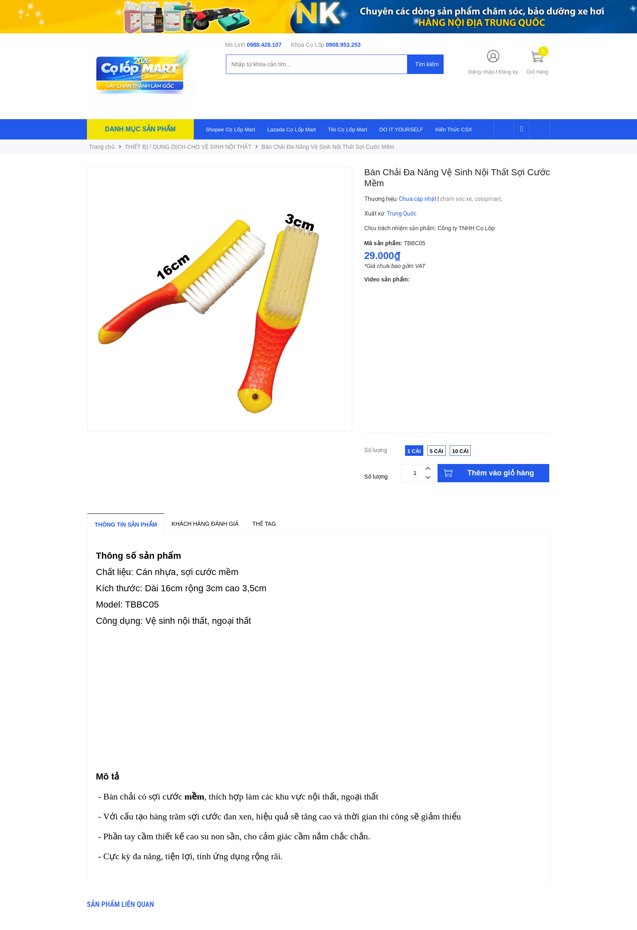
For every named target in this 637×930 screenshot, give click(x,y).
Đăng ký (508, 72)
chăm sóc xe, (457, 199)
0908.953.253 (343, 44)
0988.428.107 (264, 44)
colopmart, (488, 199)
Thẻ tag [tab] (264, 524)
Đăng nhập (481, 72)
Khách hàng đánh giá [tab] (204, 524)
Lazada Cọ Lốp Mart (291, 129)
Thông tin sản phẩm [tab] (126, 524)
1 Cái (414, 451)
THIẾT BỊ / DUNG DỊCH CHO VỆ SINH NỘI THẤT (188, 147)
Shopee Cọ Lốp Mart (231, 129)
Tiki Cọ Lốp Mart (347, 129)
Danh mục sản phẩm (140, 129)
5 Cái (436, 451)
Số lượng (376, 476)
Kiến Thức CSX (454, 129)
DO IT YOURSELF (401, 129)
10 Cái (460, 451)
